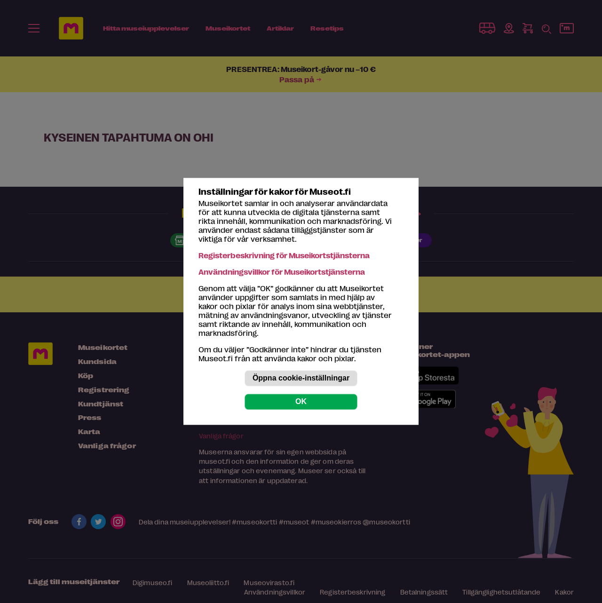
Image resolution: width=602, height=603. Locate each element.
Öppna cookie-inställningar (301, 378)
